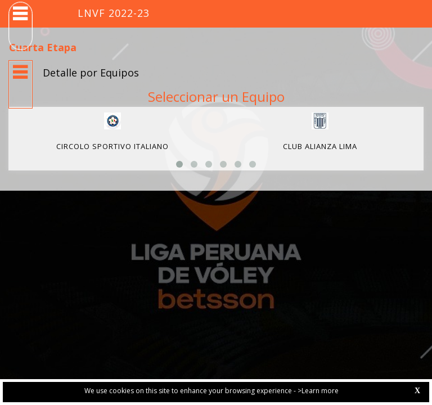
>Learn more (318, 390)
